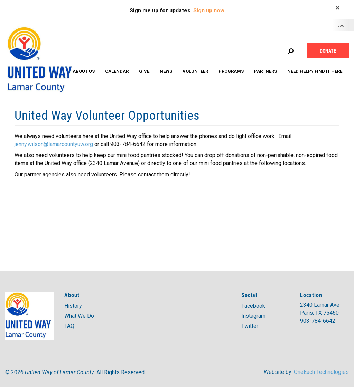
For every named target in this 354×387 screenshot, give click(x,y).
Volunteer (195, 71)
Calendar (117, 71)
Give (144, 71)
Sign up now (208, 10)
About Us (84, 71)
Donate (328, 50)
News (166, 71)
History (73, 306)
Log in (343, 25)
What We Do (79, 316)
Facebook (253, 306)
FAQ (69, 326)
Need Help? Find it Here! (315, 71)
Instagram (253, 316)
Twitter (249, 326)
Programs (231, 71)
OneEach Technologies (321, 372)
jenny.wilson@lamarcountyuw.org (54, 144)
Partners (265, 71)
